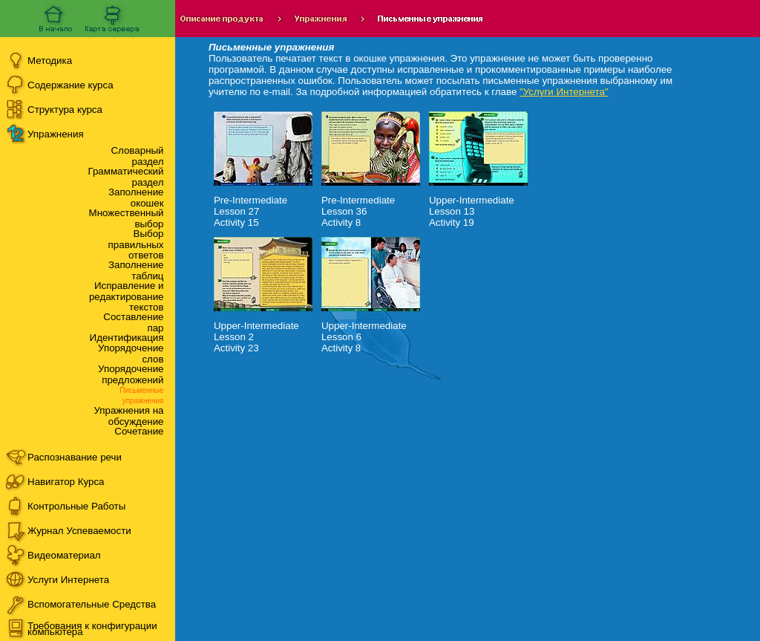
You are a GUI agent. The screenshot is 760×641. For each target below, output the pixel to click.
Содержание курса (70, 85)
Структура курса (64, 109)
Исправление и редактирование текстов (126, 296)
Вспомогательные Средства (91, 604)
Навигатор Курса (66, 481)
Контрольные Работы (76, 506)
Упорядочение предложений (130, 374)
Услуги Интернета (68, 579)
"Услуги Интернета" (564, 91)
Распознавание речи (74, 457)
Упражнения (55, 134)
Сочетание (138, 431)
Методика (49, 60)
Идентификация (127, 337)
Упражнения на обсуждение (128, 416)
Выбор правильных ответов (136, 244)
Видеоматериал (64, 555)
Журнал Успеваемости (79, 530)
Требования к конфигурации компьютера (92, 628)
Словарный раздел (137, 156)
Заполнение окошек (136, 197)
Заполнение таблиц (136, 270)
